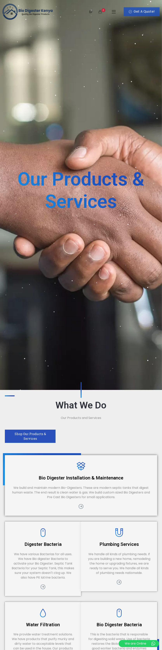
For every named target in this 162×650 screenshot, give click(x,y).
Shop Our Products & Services (30, 436)
